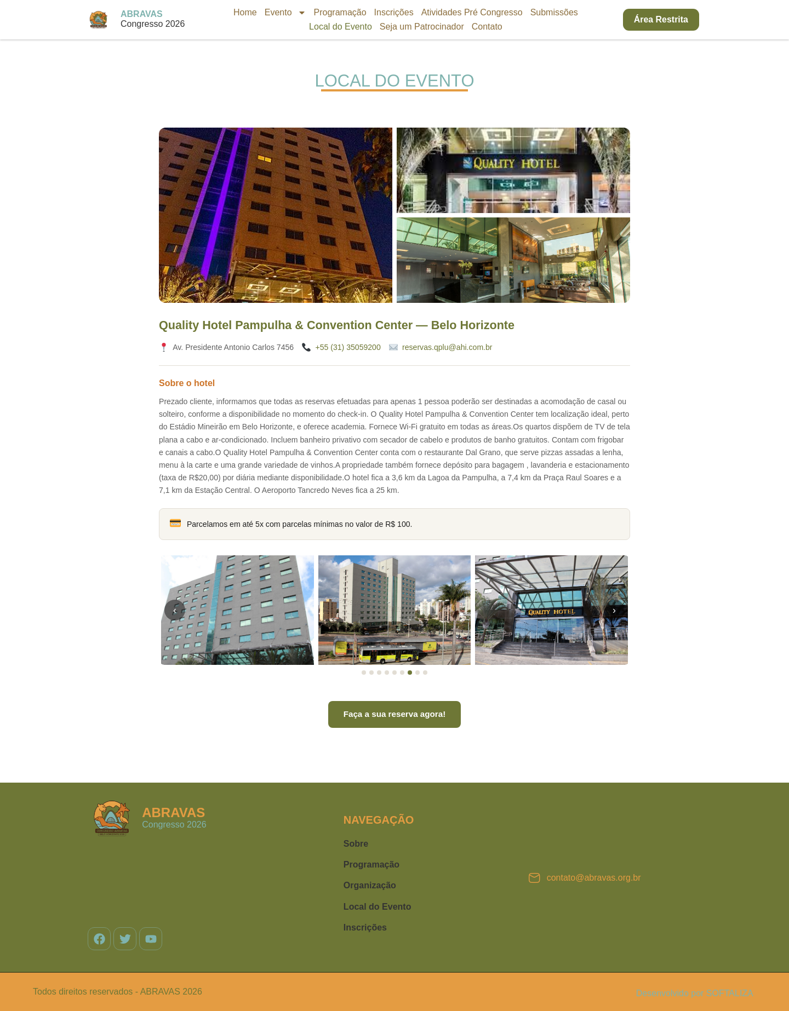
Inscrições (394, 12)
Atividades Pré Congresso (472, 12)
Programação (340, 12)
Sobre (356, 843)
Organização (370, 885)
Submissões (554, 12)
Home (245, 12)
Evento (285, 12)
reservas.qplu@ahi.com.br (447, 347)
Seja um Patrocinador (422, 26)
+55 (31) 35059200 (347, 347)
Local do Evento (340, 26)
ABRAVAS (142, 14)
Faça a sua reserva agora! (395, 714)
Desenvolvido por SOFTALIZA (694, 993)
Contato (487, 26)
